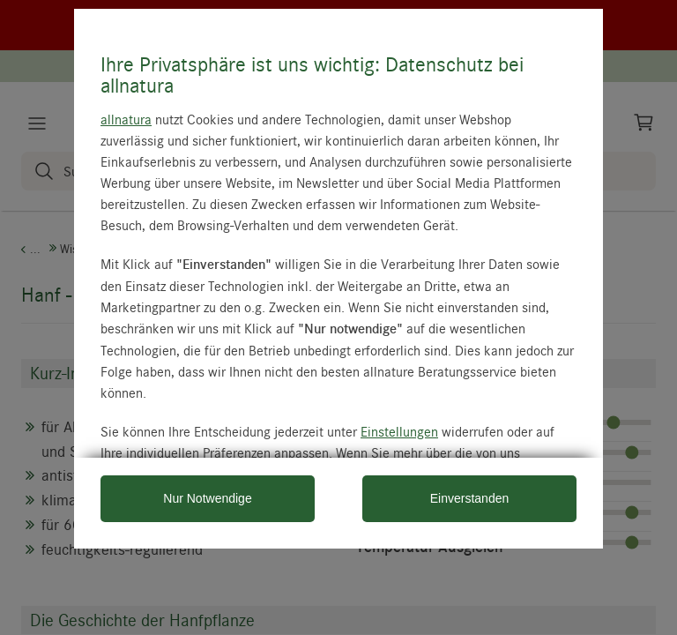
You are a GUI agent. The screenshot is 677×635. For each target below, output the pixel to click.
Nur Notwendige (207, 498)
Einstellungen (399, 431)
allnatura (126, 119)
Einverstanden (470, 498)
